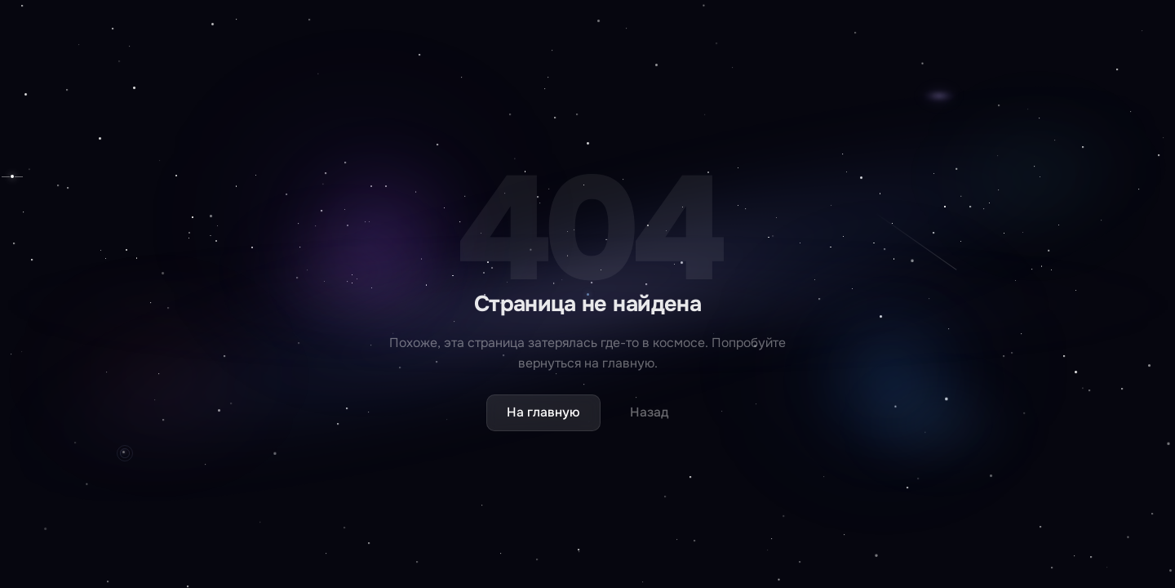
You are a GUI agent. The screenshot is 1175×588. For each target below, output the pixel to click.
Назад (649, 412)
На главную (543, 412)
